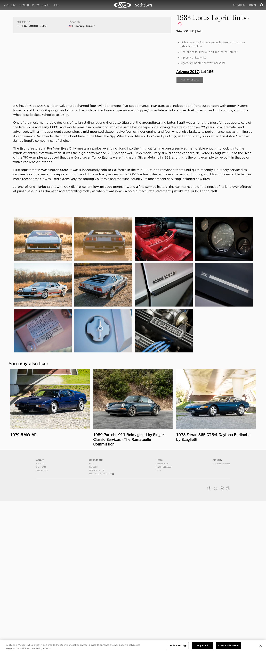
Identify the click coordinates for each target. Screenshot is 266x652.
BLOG (158, 621)
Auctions (10, 5)
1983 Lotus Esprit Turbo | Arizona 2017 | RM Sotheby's (133, 5)
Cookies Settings (221, 614)
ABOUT (40, 611)
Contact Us (41, 621)
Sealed (24, 5)
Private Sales (41, 5)
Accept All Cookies (228, 645)
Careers (93, 618)
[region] (133, 646)
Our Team (41, 618)
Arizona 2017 (187, 138)
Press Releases (163, 618)
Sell (56, 5)
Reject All (202, 645)
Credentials (162, 614)
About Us (40, 614)
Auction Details (190, 146)
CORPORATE (96, 611)
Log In (252, 5)
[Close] (260, 645)
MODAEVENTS (96, 621)
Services (239, 5)
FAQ (91, 614)
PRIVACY (217, 611)
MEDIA (159, 611)
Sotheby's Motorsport (101, 625)
